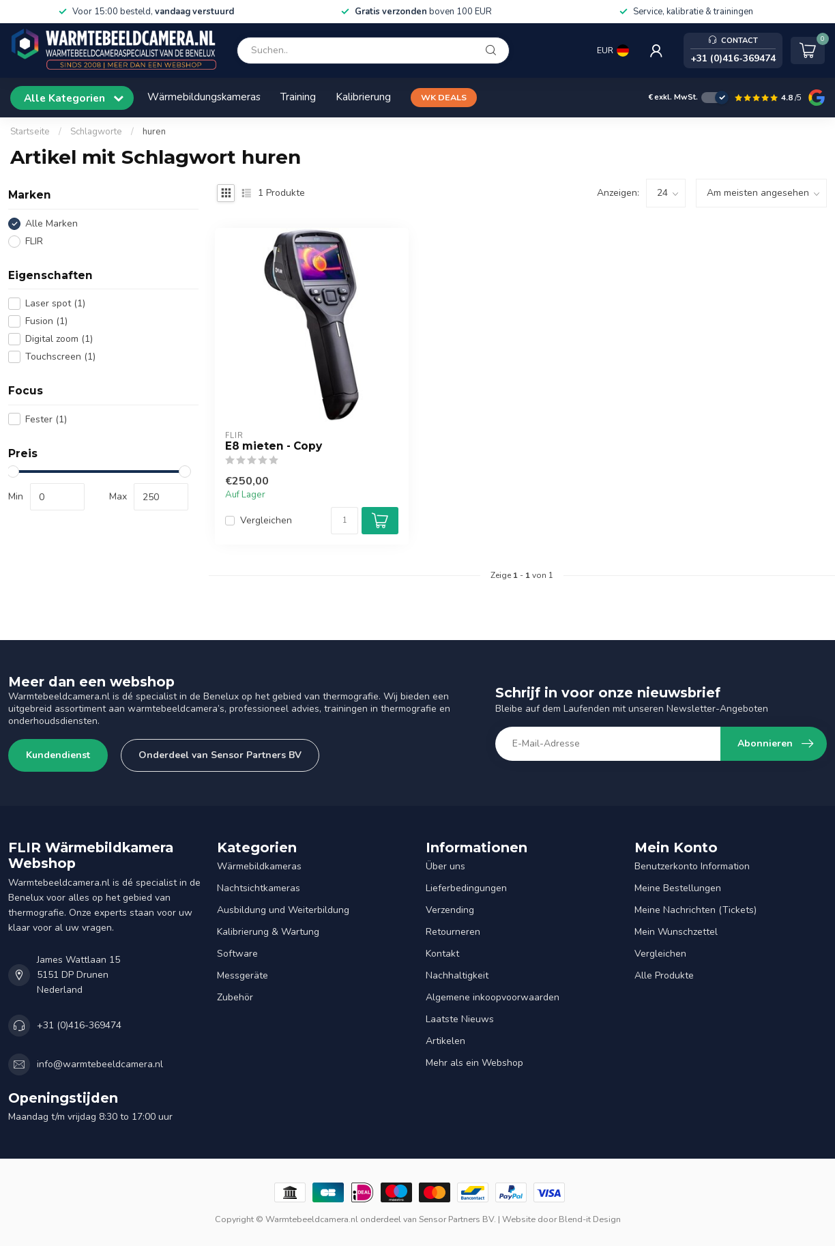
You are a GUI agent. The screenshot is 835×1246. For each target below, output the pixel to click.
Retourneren (453, 931)
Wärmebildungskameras (204, 96)
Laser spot (55, 303)
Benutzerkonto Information (692, 866)
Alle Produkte (664, 975)
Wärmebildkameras (259, 866)
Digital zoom (59, 339)
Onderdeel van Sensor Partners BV (220, 755)
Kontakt (442, 953)
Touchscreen (60, 356)
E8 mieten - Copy (273, 446)
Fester (46, 419)
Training (298, 96)
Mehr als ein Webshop (474, 1062)
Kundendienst (58, 755)
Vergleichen (266, 520)
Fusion (46, 321)
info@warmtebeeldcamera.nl (100, 1064)
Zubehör (235, 997)
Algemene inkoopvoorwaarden (492, 997)
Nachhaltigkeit (457, 975)
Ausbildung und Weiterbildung (283, 909)
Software (237, 953)
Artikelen (445, 1040)
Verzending (450, 909)
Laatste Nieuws (460, 1019)
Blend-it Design (590, 1219)
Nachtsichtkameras (258, 888)
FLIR (34, 241)
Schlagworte (96, 132)
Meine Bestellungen (677, 888)
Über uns (445, 866)
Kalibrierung (363, 96)
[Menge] (344, 520)
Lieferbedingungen (466, 888)
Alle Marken (51, 223)
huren (154, 132)
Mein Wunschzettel (676, 931)
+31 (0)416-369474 (79, 1025)
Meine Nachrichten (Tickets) (695, 909)
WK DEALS (444, 97)
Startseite (30, 132)
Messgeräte (242, 975)
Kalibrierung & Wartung (268, 931)
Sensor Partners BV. (457, 1219)
